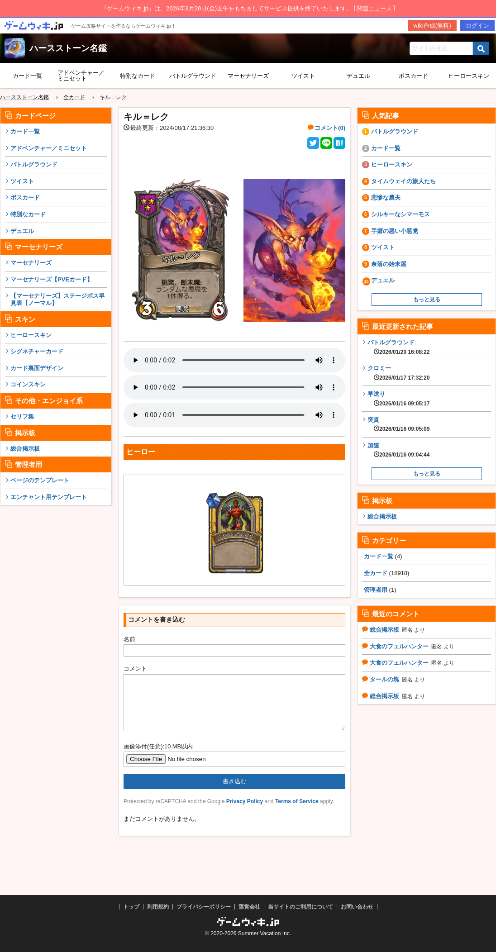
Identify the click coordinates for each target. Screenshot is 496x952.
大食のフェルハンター (399, 646)
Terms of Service (297, 812)
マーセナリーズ (248, 75)
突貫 (398, 424)
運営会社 (249, 907)
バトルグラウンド (192, 75)
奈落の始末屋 (388, 264)
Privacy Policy (244, 812)
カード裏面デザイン (36, 368)
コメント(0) (330, 127)
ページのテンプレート (39, 480)
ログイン (477, 25)
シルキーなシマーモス (400, 214)
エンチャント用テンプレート (48, 497)
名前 (129, 639)
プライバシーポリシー (203, 907)
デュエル (358, 75)
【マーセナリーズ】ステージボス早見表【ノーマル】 (57, 299)
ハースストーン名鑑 (68, 48)
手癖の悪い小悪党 (394, 231)
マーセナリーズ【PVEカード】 (51, 279)
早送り (398, 398)
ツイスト (303, 75)
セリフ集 (22, 416)
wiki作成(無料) (432, 25)
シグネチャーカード (36, 351)
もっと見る (426, 299)
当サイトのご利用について (300, 907)
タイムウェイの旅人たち (403, 181)
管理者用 (375, 589)
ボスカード (413, 75)
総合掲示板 (25, 448)
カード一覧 (27, 75)
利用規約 (158, 907)
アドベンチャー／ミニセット (81, 75)
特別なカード (137, 75)
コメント (135, 668)
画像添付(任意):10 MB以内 (158, 757)
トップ (131, 907)
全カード (375, 573)
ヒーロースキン (31, 335)
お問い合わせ (357, 907)
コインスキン (28, 384)
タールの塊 (384, 679)
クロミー (398, 373)
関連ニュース (374, 8)
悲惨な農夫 (386, 197)
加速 (398, 450)
